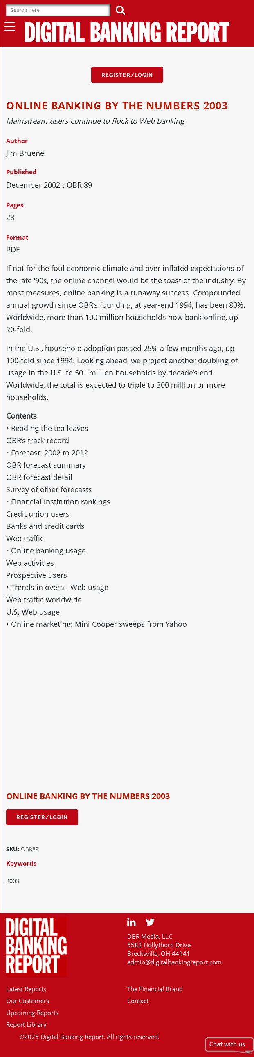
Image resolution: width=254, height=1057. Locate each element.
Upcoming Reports (32, 1012)
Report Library (26, 1024)
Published (21, 172)
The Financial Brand (155, 989)
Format (17, 237)
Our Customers (27, 1001)
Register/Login (127, 75)
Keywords (21, 863)
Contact (137, 1001)
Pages (14, 205)
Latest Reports (26, 989)
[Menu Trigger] (9, 26)
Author (17, 141)
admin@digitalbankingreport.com (174, 962)
